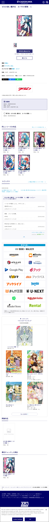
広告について (20, 494)
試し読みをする (24, 51)
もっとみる (24, 414)
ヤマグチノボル (9, 66)
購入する (24, 58)
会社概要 (4, 494)
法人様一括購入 (5, 495)
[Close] (46, 510)
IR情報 (8, 494)
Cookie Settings (17, 519)
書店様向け (38, 494)
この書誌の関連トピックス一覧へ (36, 181)
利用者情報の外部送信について (36, 497)
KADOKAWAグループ (15, 495)
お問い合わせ (36, 495)
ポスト (5, 79)
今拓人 (6, 63)
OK (30, 519)
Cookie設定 (25, 497)
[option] (9, 434)
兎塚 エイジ (15, 69)
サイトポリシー (17, 497)
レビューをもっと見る (37, 232)
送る (19, 79)
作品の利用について (27, 495)
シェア (12, 79)
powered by (38, 234)
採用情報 (14, 494)
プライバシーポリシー (7, 497)
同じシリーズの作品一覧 (38, 127)
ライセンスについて (29, 494)
